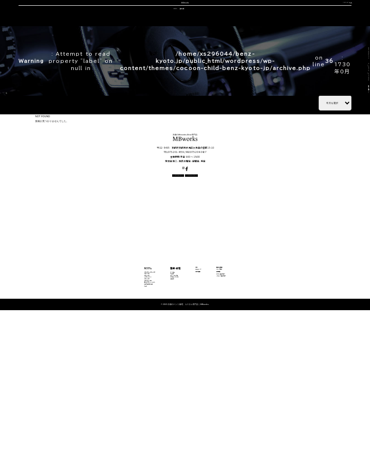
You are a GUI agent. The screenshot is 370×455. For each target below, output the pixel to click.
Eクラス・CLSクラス (85, 377)
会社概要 (239, 34)
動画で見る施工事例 (85, 412)
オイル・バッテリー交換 (168, 377)
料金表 (76, 419)
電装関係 (159, 391)
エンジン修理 (162, 363)
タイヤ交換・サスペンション (171, 384)
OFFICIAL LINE (333, 11)
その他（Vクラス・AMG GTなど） (93, 405)
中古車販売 (183, 34)
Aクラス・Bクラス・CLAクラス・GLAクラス (99, 363)
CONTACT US (291, 11)
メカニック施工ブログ (280, 390)
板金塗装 (159, 370)
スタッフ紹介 (212, 34)
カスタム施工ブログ (278, 382)
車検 (132, 34)
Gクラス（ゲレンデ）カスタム (90, 398)
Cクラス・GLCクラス (85, 370)
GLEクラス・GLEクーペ (87, 384)
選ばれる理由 (59, 34)
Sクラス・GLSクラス (85, 391)
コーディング (155, 34)
